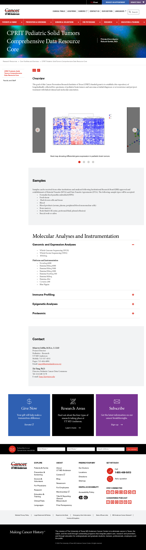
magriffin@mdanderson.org (49, 364)
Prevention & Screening (36, 22)
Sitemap (82, 481)
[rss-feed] (130, 502)
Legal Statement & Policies (42, 515)
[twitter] (112, 492)
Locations (83, 472)
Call (125, 471)
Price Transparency (64, 505)
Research (108, 22)
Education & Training (130, 22)
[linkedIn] (125, 492)
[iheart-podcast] (125, 502)
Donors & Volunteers (64, 22)
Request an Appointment (115, 2)
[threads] (134, 492)
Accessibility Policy (86, 492)
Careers (82, 11)
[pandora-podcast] (121, 502)
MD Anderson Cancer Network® (122, 515)
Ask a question (119, 479)
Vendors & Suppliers (73, 518)
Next (134, 130)
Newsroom (60, 483)
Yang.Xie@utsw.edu (47, 377)
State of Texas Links (102, 515)
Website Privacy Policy (22, 515)
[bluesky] (130, 492)
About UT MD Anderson (63, 469)
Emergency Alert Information (82, 515)
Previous (37, 130)
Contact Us (94, 11)
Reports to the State (62, 515)
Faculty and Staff (9, 81)
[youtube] (117, 492)
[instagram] (121, 492)
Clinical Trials (59, 11)
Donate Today (137, 2)
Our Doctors (107, 11)
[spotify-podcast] (112, 502)
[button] (34, 69)
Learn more (73, 428)
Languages (119, 11)
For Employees (62, 487)
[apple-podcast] (108, 502)
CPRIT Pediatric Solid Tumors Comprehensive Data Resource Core (13, 73)
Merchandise (62, 492)
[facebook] (108, 492)
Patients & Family (9, 22)
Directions (83, 477)
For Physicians (89, 22)
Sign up (117, 424)
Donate (29, 424)
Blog (58, 479)
